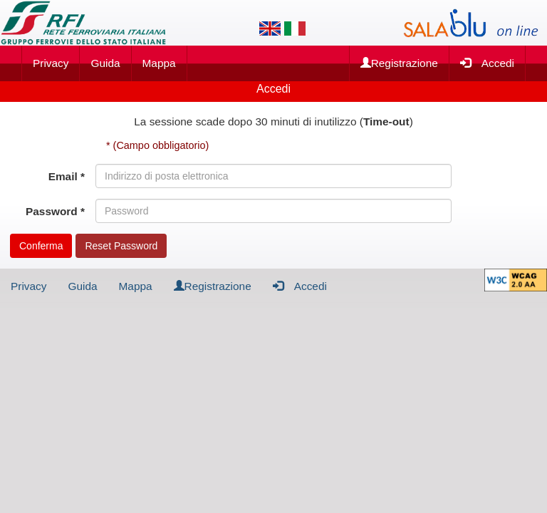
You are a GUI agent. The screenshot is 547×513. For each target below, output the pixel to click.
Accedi (487, 62)
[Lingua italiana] (295, 28)
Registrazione (399, 63)
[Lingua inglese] (270, 28)
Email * (66, 176)
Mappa (159, 63)
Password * (55, 211)
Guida (105, 63)
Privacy (50, 63)
